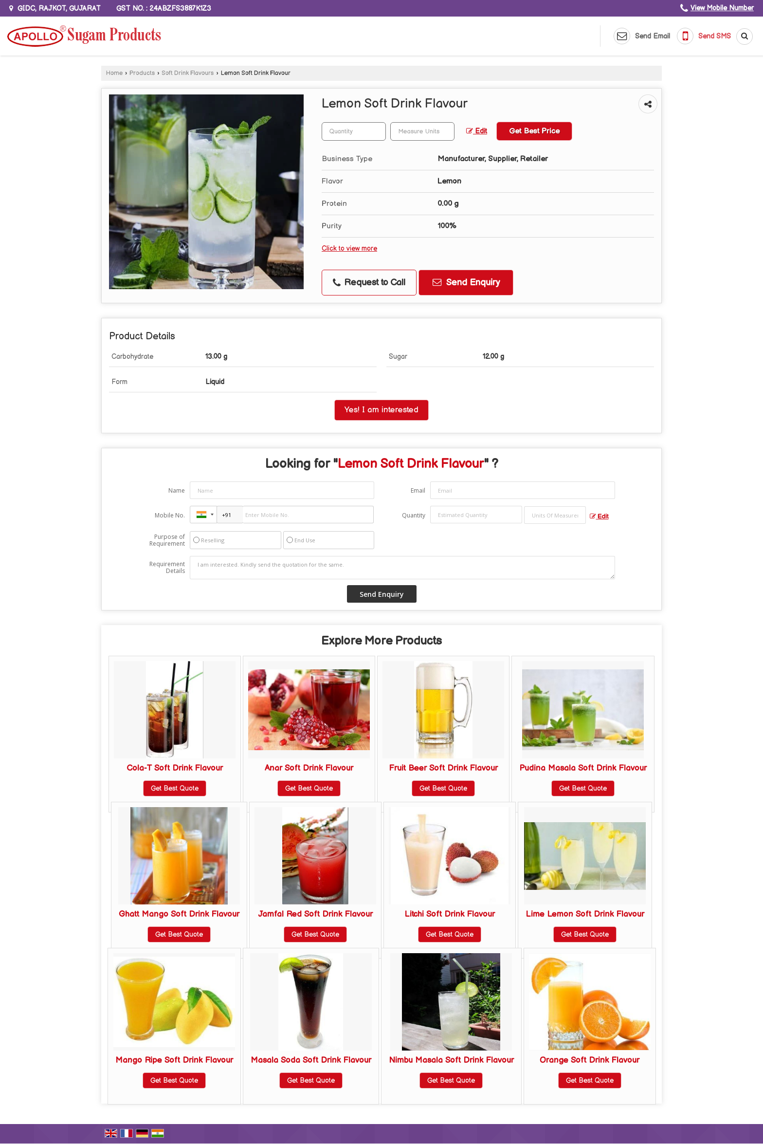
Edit (476, 131)
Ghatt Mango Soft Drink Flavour (179, 914)
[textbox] (422, 131)
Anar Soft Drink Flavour (309, 768)
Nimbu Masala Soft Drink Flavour (451, 1060)
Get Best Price (534, 131)
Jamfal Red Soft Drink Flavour (315, 914)
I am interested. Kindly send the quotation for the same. (402, 567)
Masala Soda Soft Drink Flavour (311, 1060)
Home (114, 73)
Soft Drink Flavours (188, 73)
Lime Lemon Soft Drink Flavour (585, 914)
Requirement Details (167, 567)
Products (142, 73)
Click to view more (349, 249)
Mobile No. (170, 515)
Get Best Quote (175, 788)
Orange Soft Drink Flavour (589, 1060)
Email (418, 490)
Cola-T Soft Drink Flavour (175, 768)
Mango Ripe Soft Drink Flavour (174, 1060)
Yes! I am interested (381, 410)
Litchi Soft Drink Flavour (449, 914)
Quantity (413, 515)
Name (176, 490)
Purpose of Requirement (167, 540)
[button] (722, 8)
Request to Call (369, 282)
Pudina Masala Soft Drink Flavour (583, 768)
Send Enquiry (466, 282)
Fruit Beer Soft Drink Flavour (443, 768)
